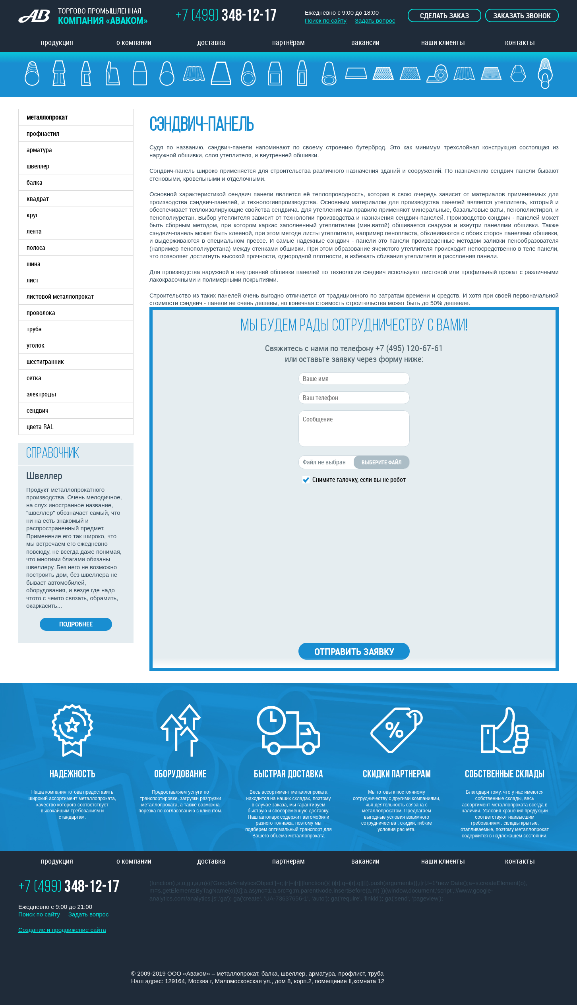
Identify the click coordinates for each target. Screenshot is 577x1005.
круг (32, 215)
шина (34, 263)
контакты (519, 42)
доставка (211, 42)
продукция (57, 42)
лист (33, 280)
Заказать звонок (522, 15)
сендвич (37, 410)
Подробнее (76, 623)
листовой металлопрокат (80, 296)
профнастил (43, 133)
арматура (80, 150)
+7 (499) (226, 16)
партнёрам (288, 42)
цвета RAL (40, 426)
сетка (34, 377)
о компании (133, 42)
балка (80, 182)
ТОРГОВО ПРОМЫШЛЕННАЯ (83, 16)
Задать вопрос (375, 20)
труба (80, 329)
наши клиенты (443, 42)
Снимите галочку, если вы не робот (359, 479)
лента (34, 231)
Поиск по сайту (326, 20)
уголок (36, 345)
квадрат (38, 198)
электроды (41, 394)
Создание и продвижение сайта (62, 929)
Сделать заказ (444, 15)
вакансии (365, 42)
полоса (36, 247)
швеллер (80, 166)
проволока (41, 312)
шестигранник (45, 361)
